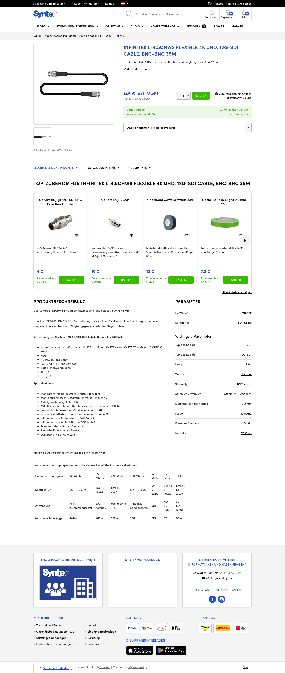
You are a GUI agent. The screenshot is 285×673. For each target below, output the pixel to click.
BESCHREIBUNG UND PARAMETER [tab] (55, 168)
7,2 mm (247, 403)
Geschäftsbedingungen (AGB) (56, 631)
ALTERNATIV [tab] (140, 168)
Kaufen (201, 96)
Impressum (94, 644)
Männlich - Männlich (238, 394)
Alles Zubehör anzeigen (237, 292)
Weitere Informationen (137, 69)
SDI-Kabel (106, 35)
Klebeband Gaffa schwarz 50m (170, 200)
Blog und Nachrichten (101, 631)
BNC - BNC (244, 384)
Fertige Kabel (89, 35)
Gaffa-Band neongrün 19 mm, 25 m (224, 202)
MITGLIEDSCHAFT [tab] (103, 168)
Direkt (248, 423)
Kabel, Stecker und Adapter (61, 35)
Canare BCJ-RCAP (115, 200)
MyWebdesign (137, 667)
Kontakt (110, 3)
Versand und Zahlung (50, 625)
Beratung (93, 638)
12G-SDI (246, 354)
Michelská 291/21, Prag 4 (78, 559)
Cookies (104, 667)
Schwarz (246, 413)
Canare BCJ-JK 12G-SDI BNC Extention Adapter (60, 202)
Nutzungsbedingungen (51, 638)
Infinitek (120, 35)
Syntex (37, 35)
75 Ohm (246, 433)
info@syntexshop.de (219, 578)
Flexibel (246, 374)
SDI (249, 345)
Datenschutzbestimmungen (54, 644)
